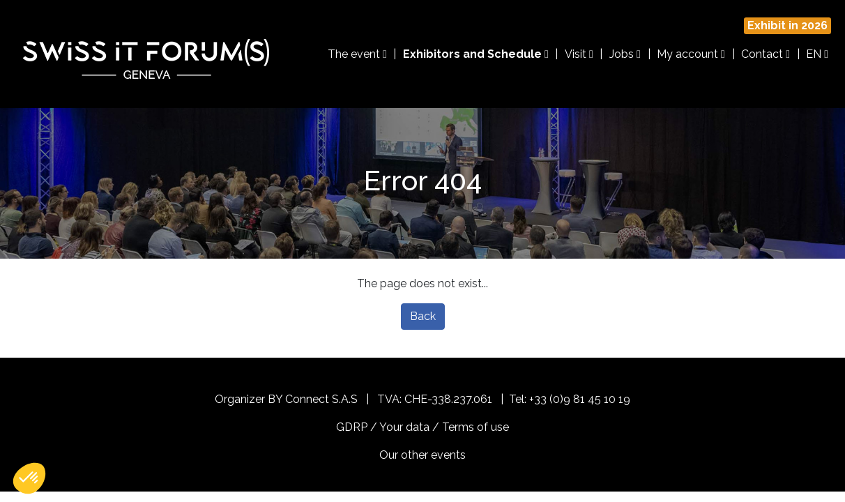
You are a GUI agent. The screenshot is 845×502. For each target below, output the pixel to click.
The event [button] (357, 54)
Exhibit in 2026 (787, 25)
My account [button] (691, 54)
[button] (29, 478)
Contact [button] (765, 54)
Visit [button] (579, 54)
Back (423, 316)
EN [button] (817, 54)
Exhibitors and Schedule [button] (476, 54)
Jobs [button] (625, 54)
